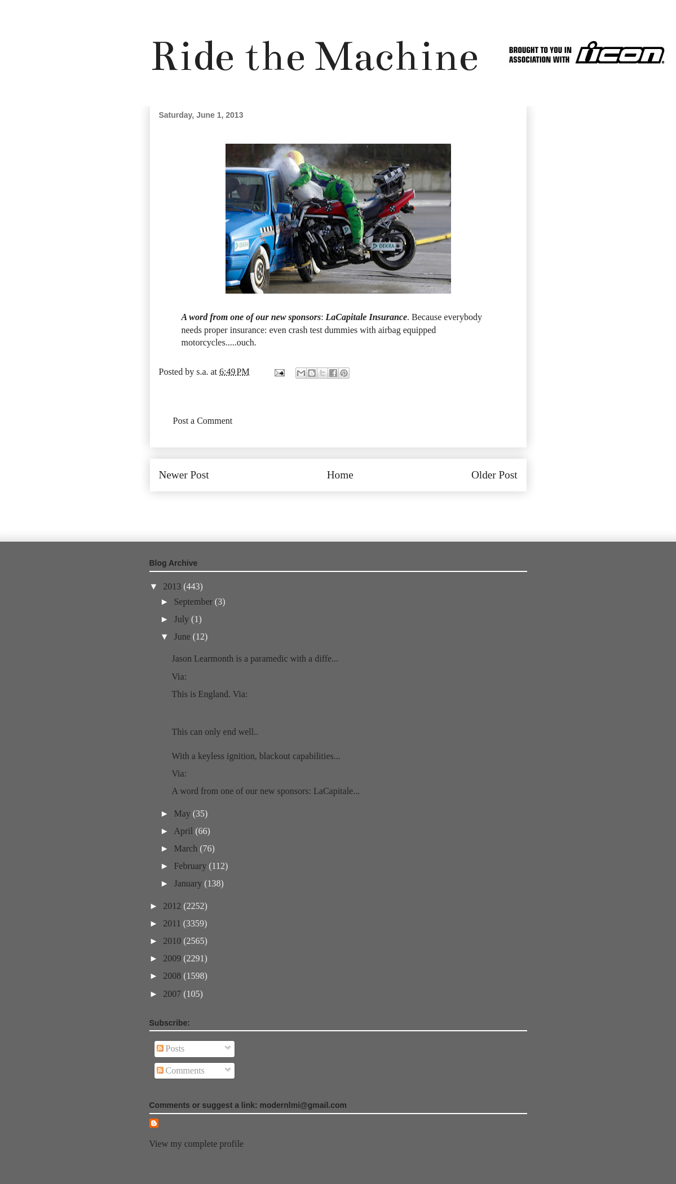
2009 (173, 958)
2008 (173, 976)
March (187, 848)
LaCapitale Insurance (366, 317)
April (184, 831)
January (189, 883)
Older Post (494, 475)
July (182, 619)
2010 (173, 941)
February (191, 866)
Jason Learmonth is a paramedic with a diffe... (254, 658)
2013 (173, 586)
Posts (171, 1048)
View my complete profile (196, 1143)
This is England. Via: (209, 694)
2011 (173, 923)
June (183, 636)
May (183, 813)
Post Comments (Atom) (362, 508)
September (194, 601)
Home (340, 475)
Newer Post (184, 475)
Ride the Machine (314, 56)
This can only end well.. (214, 732)
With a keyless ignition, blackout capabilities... (255, 756)
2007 (173, 994)
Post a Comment (203, 420)
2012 (173, 906)
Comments (181, 1070)
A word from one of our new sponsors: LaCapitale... (265, 791)
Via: (179, 676)
